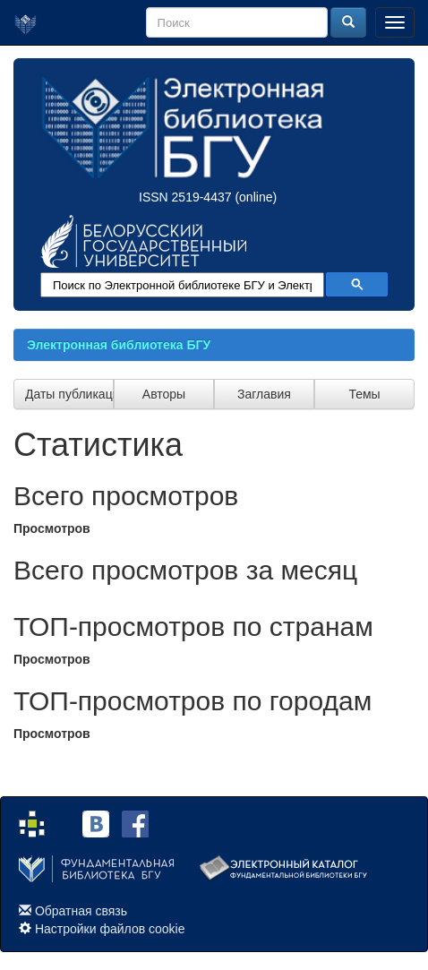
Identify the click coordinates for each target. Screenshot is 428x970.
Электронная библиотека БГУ (118, 345)
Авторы (163, 394)
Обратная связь (81, 911)
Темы (364, 394)
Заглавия (264, 394)
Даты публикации (69, 394)
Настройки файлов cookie (110, 929)
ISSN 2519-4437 (185, 197)
